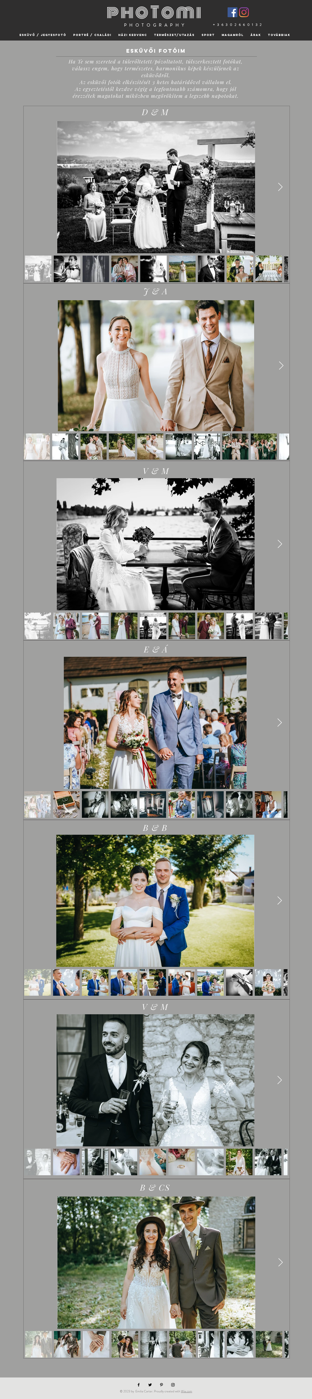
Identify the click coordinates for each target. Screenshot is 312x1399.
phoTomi (155, 12)
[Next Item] (280, 187)
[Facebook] (232, 12)
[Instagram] (244, 12)
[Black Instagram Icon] (173, 1385)
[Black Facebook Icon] (138, 1385)
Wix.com (186, 1391)
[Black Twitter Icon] (150, 1385)
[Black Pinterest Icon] (161, 1385)
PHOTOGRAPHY (155, 25)
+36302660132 (238, 24)
